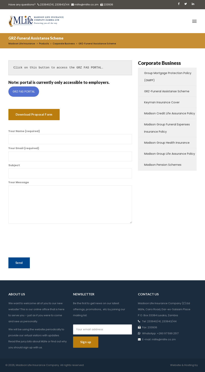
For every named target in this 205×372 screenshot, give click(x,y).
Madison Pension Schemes (162, 165)
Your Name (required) (70, 136)
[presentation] (38, 277)
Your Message (70, 202)
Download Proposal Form (34, 114)
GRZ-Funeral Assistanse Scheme (166, 91)
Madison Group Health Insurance (167, 143)
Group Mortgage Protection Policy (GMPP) (167, 76)
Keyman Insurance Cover (162, 102)
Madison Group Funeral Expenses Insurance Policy (167, 128)
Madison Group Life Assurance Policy (169, 154)
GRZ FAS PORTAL (24, 91)
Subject (70, 170)
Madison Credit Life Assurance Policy (169, 113)
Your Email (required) (70, 153)
